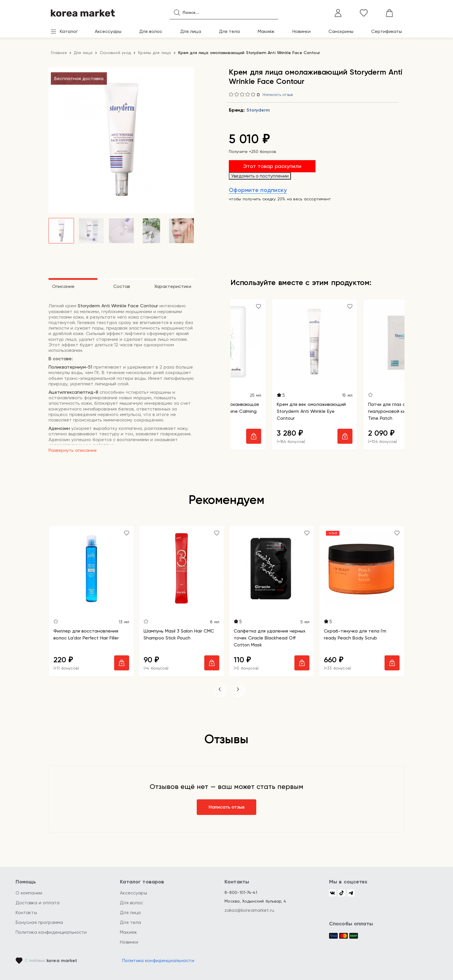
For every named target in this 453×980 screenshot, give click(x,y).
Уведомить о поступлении (260, 176)
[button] (219, 689)
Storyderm (258, 110)
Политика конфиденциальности (51, 932)
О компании (29, 893)
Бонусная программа (39, 922)
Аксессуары (108, 31)
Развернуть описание (73, 450)
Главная (59, 52)
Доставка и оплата (38, 902)
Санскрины (340, 31)
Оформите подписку (258, 189)
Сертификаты (386, 31)
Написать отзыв (278, 95)
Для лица (190, 31)
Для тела (229, 31)
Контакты (26, 912)
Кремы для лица (154, 52)
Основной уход (115, 52)
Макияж (266, 31)
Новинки (301, 31)
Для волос (150, 31)
